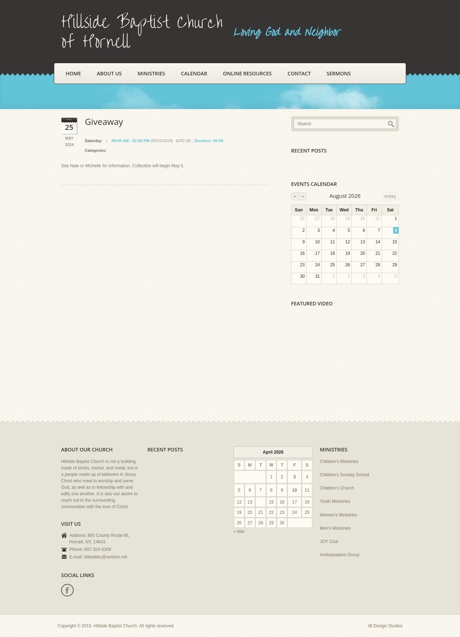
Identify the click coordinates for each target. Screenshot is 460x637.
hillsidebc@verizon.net (105, 556)
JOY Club (329, 541)
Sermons (339, 73)
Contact (299, 73)
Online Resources (247, 73)
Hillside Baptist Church (115, 625)
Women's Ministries (338, 514)
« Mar (239, 531)
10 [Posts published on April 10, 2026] (294, 490)
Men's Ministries (335, 528)
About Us (109, 73)
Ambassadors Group (339, 554)
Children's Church (337, 488)
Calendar (194, 73)
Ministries (151, 73)
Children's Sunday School (344, 474)
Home (73, 73)
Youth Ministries (335, 501)
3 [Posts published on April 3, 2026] (294, 476)
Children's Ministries (339, 461)
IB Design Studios (385, 625)
